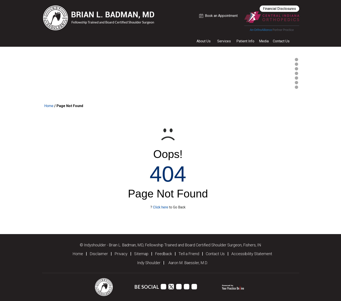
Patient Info (245, 41)
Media (264, 41)
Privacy (121, 254)
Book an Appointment (221, 16)
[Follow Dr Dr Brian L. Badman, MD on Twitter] (171, 286)
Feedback (163, 254)
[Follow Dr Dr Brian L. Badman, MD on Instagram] (194, 286)
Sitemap (141, 254)
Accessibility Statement (251, 254)
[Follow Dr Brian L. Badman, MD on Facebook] (163, 286)
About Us (204, 41)
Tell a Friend (189, 254)
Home (48, 106)
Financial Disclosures (279, 9)
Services (224, 41)
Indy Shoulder (148, 263)
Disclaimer (99, 254)
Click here (160, 207)
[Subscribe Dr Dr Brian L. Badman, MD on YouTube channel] (179, 286)
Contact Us (281, 41)
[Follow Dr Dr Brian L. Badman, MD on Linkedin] (186, 286)
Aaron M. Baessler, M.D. (188, 263)
